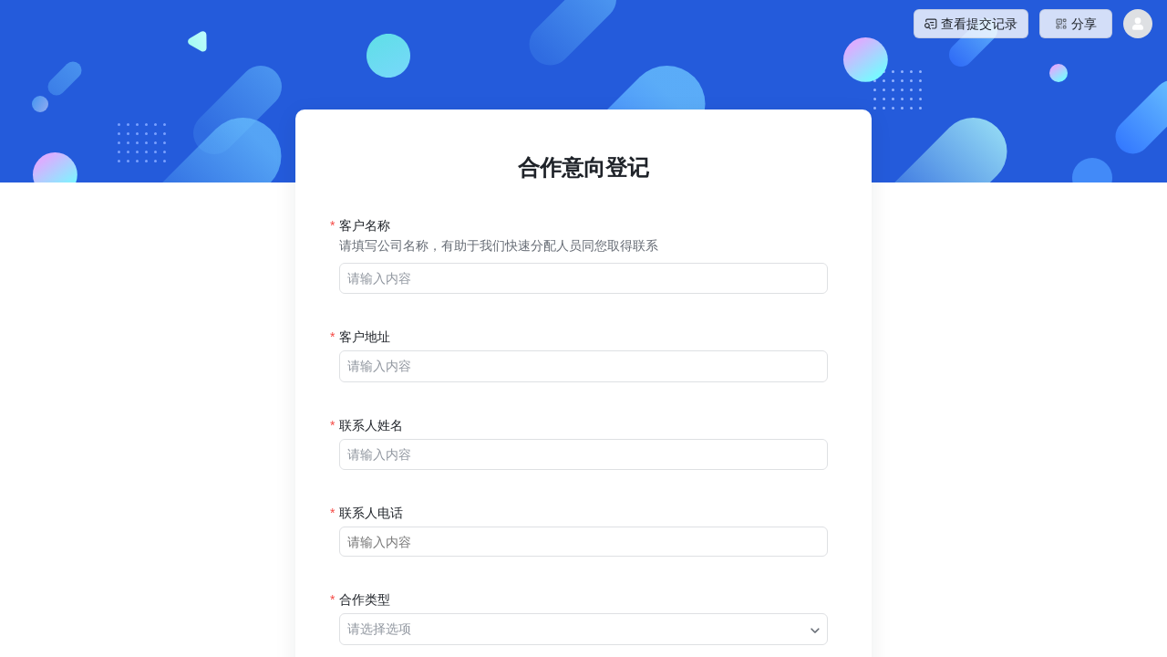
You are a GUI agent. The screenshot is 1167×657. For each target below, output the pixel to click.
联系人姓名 (371, 425)
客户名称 (364, 225)
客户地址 (364, 336)
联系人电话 (371, 513)
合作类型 (364, 599)
